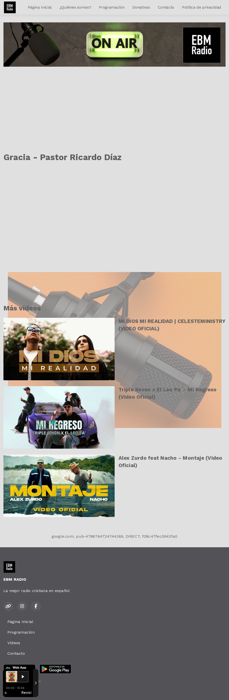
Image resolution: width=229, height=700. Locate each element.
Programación (111, 7)
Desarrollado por (20, 691)
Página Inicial (40, 7)
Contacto (166, 7)
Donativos (141, 7)
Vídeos (13, 642)
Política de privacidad (201, 7)
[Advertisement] (114, 103)
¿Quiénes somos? (75, 7)
